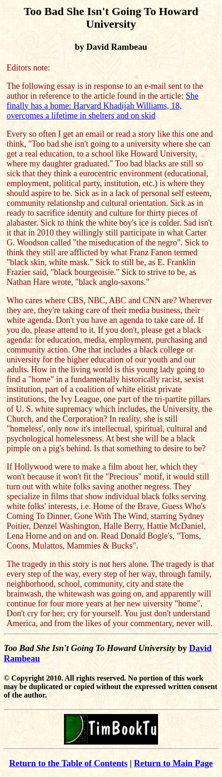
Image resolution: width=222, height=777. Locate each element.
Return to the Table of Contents (68, 763)
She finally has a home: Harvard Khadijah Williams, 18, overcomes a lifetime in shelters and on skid (102, 105)
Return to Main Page (173, 763)
